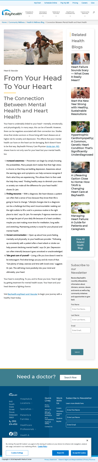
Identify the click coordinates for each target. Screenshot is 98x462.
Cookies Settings (17, 453)
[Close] (87, 440)
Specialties (25, 409)
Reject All (60, 453)
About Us (48, 409)
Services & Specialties (43, 12)
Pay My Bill (64, 3)
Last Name (75, 315)
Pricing (75, 3)
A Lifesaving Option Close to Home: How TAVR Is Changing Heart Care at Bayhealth (80, 185)
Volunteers (59, 411)
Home (4, 22)
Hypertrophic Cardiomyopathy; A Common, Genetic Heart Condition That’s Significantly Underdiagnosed (82, 144)
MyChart (37, 3)
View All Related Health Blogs (80, 243)
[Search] (94, 13)
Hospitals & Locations (29, 12)
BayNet (58, 421)
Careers (84, 3)
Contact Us (48, 426)
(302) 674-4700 (13, 422)
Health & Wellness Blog (35, 22)
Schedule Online (50, 3)
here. (82, 403)
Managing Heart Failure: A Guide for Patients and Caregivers (80, 222)
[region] (46, 448)
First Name (75, 304)
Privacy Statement (51, 459)
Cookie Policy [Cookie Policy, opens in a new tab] (42, 446)
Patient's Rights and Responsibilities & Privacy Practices (77, 459)
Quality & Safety (48, 422)
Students (59, 418)
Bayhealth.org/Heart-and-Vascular (22, 294)
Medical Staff (59, 414)
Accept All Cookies (79, 453)
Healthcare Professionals (70, 12)
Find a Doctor (47, 405)
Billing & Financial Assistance (48, 413)
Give (92, 3)
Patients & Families (56, 12)
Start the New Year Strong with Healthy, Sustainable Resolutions (80, 107)
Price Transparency (49, 418)
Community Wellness (85, 12)
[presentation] (81, 338)
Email (73, 326)
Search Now (70, 377)
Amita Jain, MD (52, 146)
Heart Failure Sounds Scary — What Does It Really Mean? (80, 73)
